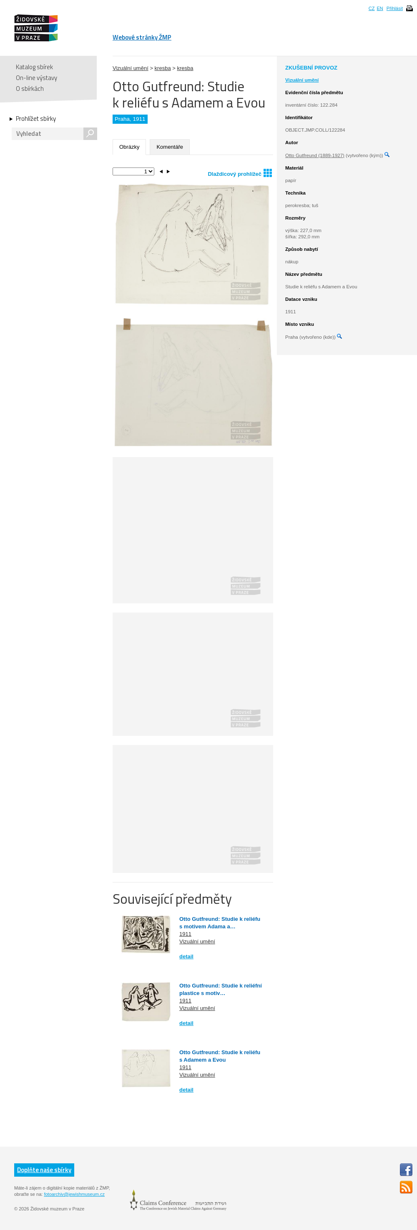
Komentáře (169, 147)
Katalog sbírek (34, 67)
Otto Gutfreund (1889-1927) (314, 155)
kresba (163, 68)
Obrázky (129, 147)
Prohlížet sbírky (36, 118)
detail (186, 956)
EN (380, 8)
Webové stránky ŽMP (142, 37)
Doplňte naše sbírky (44, 1170)
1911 (185, 934)
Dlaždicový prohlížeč (240, 173)
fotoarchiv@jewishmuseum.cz (74, 1194)
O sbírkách (30, 88)
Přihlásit (395, 8)
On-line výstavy (36, 77)
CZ (372, 8)
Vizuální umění (130, 68)
